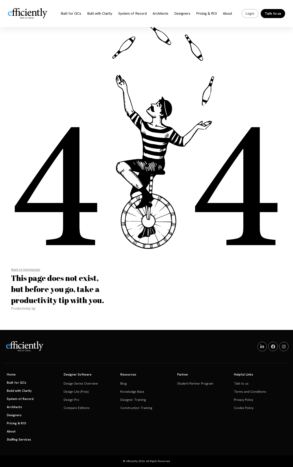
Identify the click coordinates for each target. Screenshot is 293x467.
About (227, 13)
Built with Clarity (99, 13)
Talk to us (273, 13)
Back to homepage (25, 269)
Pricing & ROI (206, 13)
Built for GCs (71, 13)
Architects (160, 13)
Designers (182, 13)
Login (250, 13)
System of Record (132, 13)
